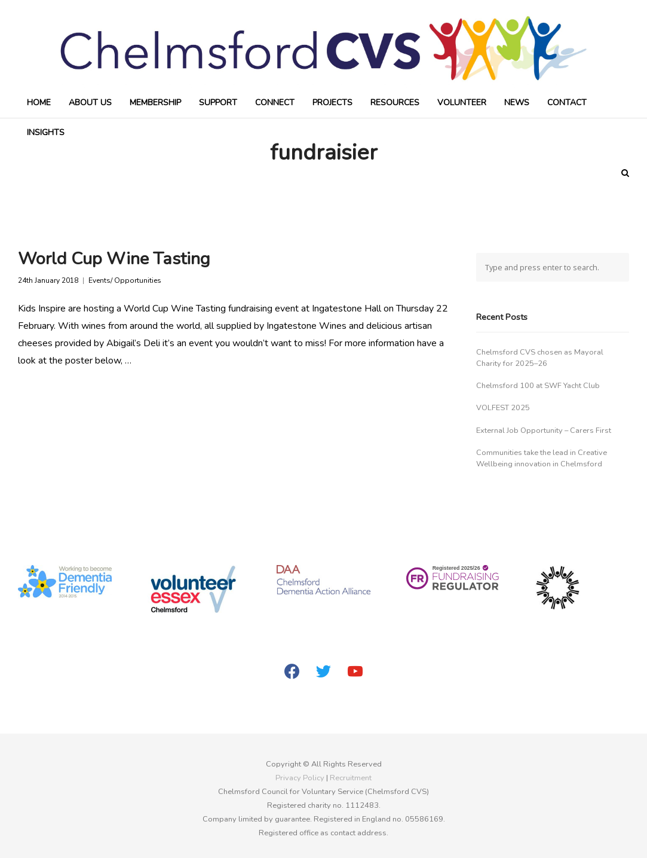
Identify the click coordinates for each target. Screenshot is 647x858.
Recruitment (351, 777)
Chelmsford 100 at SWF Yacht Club (538, 385)
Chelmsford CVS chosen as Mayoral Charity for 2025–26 (539, 358)
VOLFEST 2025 (503, 407)
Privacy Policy (299, 777)
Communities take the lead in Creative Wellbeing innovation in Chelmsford (541, 458)
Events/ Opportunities (124, 280)
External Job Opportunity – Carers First (543, 430)
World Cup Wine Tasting (114, 258)
